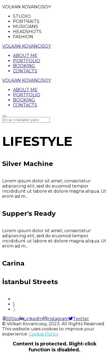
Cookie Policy (44, 334)
